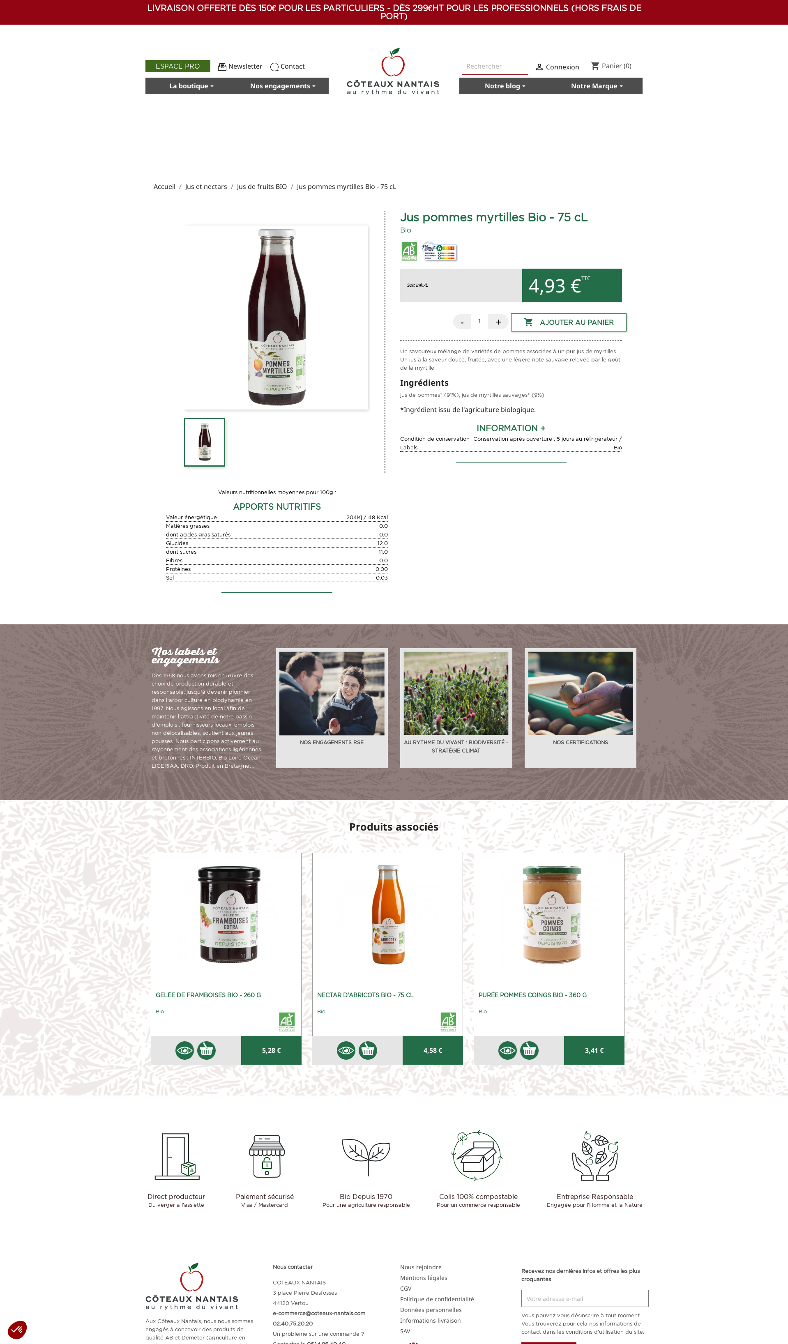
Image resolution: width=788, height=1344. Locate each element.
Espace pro (178, 66)
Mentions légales (423, 1278)
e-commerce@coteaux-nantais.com (319, 1313)
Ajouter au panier (569, 322)
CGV (405, 1288)
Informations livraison (430, 1320)
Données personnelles (431, 1310)
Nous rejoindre (421, 1267)
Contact (287, 66)
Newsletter (240, 66)
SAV (405, 1331)
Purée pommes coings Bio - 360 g (533, 995)
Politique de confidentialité (437, 1299)
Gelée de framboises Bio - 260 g (208, 995)
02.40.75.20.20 (293, 1323)
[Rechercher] (495, 66)
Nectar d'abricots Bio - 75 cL (365, 995)
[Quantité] (479, 320)
